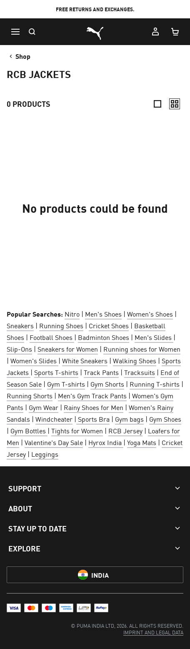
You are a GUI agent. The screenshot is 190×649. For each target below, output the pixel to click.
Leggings (44, 454)
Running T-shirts (155, 384)
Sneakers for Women (68, 349)
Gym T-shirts (66, 384)
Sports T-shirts (56, 372)
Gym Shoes (165, 419)
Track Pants (101, 372)
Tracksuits (139, 372)
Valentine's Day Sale (54, 442)
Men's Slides (154, 337)
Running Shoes (61, 325)
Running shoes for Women (141, 349)
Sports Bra (93, 419)
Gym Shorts (107, 384)
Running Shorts (29, 395)
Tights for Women (77, 430)
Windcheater (53, 419)
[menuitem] (153, 632)
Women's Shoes (150, 314)
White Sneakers (85, 360)
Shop (19, 56)
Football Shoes (52, 337)
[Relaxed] (174, 104)
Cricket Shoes (109, 325)
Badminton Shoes (103, 337)
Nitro (72, 314)
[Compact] (157, 104)
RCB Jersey (125, 430)
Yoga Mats (141, 442)
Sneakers (20, 325)
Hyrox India (105, 442)
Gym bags (129, 419)
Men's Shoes (103, 314)
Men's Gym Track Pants (92, 395)
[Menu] (15, 31)
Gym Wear (43, 407)
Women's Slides (34, 360)
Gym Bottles (29, 430)
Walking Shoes (134, 360)
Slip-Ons (19, 349)
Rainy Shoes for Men (93, 407)
